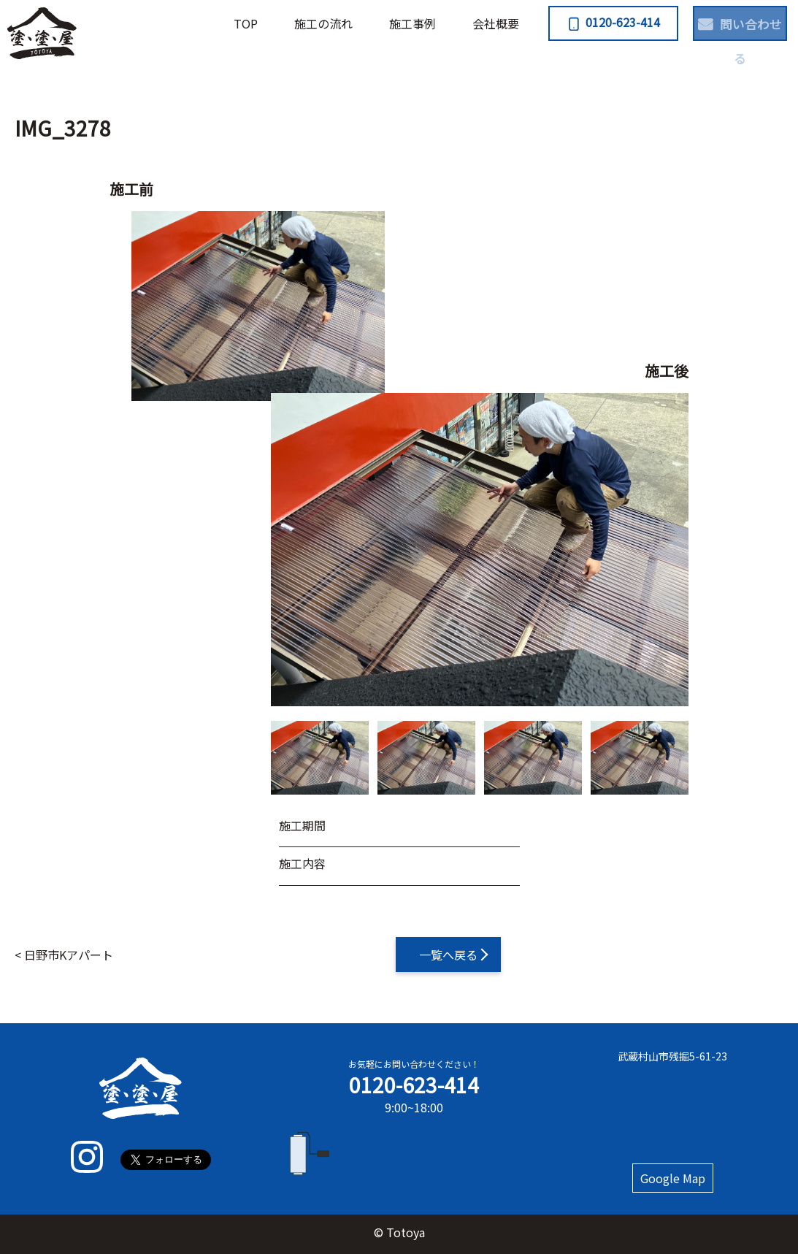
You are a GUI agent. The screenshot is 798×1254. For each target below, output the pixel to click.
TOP (206, 23)
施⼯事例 (373, 23)
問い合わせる (729, 22)
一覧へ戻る (448, 954)
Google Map (672, 1178)
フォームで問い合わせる (414, 1154)
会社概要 (456, 23)
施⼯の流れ (284, 23)
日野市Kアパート (68, 954)
